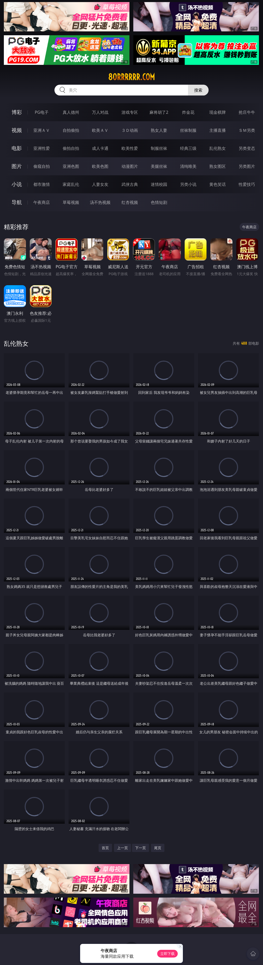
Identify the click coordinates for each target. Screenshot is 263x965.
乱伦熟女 (217, 148)
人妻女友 (100, 184)
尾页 (157, 847)
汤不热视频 (100, 202)
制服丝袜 (159, 148)
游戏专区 (129, 112)
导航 (17, 202)
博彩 (17, 112)
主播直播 (217, 130)
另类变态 (247, 148)
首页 (105, 847)
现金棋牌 (217, 112)
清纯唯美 (188, 166)
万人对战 (100, 112)
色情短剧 (159, 202)
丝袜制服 (188, 130)
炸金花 (188, 112)
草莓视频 (71, 202)
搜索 (198, 90)
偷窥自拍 (41, 166)
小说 (17, 184)
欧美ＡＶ (100, 130)
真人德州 (71, 112)
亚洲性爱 (41, 148)
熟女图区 (217, 166)
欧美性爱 (129, 148)
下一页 (140, 847)
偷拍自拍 (71, 148)
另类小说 (188, 184)
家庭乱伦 (71, 184)
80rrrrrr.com (131, 77)
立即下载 (167, 953)
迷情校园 (159, 184)
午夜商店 (41, 202)
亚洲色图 (71, 166)
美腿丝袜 (159, 166)
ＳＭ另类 (247, 130)
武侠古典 (129, 184)
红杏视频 (129, 202)
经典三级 (188, 148)
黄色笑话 (217, 184)
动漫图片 (129, 166)
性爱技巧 (247, 184)
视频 (17, 130)
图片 (17, 166)
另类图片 (247, 166)
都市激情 (41, 184)
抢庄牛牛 (247, 112)
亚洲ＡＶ (41, 130)
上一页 (122, 847)
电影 (17, 148)
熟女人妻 (159, 130)
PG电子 (41, 112)
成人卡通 (100, 148)
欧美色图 (100, 166)
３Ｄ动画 (129, 130)
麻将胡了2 (158, 112)
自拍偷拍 (71, 130)
